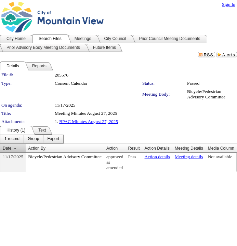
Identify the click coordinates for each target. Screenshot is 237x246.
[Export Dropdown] (53, 139)
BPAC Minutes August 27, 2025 (88, 121)
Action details (157, 156)
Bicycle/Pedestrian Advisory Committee (206, 94)
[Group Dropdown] (33, 139)
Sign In (228, 4)
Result (134, 148)
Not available (220, 156)
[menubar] (32, 139)
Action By (36, 148)
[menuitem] (12, 139)
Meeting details (189, 156)
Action (112, 148)
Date (7, 148)
